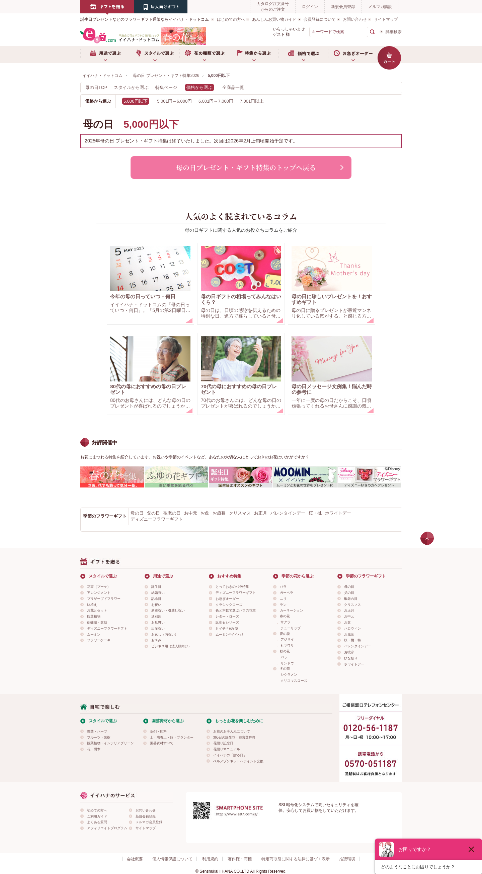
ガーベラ (286, 592)
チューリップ (290, 628)
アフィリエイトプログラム (107, 828)
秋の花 (285, 651)
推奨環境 (347, 859)
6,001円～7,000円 (215, 101)
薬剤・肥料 (158, 731)
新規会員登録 (343, 6)
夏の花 (285, 634)
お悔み (156, 640)
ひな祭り (350, 658)
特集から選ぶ (253, 54)
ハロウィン (352, 628)
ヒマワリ (287, 645)
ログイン (310, 6)
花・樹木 (93, 749)
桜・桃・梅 (352, 640)
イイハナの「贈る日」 (230, 755)
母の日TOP (96, 87)
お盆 (204, 513)
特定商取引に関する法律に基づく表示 (295, 859)
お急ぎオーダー (353, 54)
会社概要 (135, 859)
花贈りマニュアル (226, 749)
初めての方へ (97, 810)
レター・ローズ (227, 616)
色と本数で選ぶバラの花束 (236, 610)
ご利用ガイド (97, 816)
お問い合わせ (355, 19)
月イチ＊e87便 (227, 628)
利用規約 (210, 859)
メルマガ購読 (380, 6)
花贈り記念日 (223, 743)
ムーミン (93, 634)
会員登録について (320, 19)
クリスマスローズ (293, 680)
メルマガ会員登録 (149, 822)
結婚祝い (158, 592)
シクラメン (288, 674)
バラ (283, 586)
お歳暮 (219, 513)
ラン (283, 605)
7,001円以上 (252, 101)
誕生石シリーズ (227, 622)
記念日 (156, 598)
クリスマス (240, 513)
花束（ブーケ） (98, 586)
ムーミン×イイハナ (230, 634)
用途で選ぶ (105, 54)
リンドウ (287, 663)
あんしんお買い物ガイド (274, 19)
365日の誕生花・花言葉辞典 (234, 737)
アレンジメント (98, 592)
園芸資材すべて (161, 743)
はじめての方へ (231, 19)
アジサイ (287, 639)
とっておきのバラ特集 (232, 586)
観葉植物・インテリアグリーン (110, 743)
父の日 (153, 513)
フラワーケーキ (98, 640)
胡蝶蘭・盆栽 (97, 622)
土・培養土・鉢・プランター (171, 737)
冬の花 (285, 668)
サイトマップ (386, 19)
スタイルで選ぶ (154, 54)
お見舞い (158, 622)
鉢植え (92, 605)
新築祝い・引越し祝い (168, 610)
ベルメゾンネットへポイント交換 (238, 761)
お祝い (156, 605)
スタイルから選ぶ (131, 87)
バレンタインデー (287, 513)
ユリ (283, 598)
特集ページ (166, 87)
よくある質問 (97, 822)
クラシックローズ (229, 605)
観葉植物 (93, 616)
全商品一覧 (233, 87)
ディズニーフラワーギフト (157, 519)
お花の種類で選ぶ (204, 54)
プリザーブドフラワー (103, 598)
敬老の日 (172, 513)
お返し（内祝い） (164, 634)
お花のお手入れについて (231, 731)
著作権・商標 (240, 859)
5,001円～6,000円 (174, 101)
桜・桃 (315, 513)
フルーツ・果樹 (98, 737)
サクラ (285, 622)
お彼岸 (349, 652)
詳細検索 (394, 31)
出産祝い (158, 628)
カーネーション (291, 610)
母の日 (137, 513)
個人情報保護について (172, 859)
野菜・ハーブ (97, 731)
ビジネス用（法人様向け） (171, 646)
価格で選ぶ (303, 54)
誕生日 (156, 586)
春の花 (285, 616)
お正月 (260, 513)
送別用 (156, 616)
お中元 (190, 513)
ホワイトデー (338, 513)
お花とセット (97, 610)
